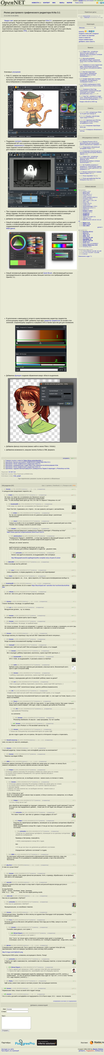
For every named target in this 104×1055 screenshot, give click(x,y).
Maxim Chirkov (98, 1051)
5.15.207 (90, 252)
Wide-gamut (10, 228)
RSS (74, 485)
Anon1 (15, 521)
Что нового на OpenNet (86, 35)
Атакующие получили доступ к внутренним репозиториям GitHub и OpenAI (91, 152)
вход (85, 0)
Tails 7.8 (85, 234)
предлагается (19, 145)
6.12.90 (94, 251)
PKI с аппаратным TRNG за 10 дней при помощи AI (90, 112)
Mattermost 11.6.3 (88, 208)
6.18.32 (89, 251)
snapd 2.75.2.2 (87, 196)
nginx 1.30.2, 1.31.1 (89, 200)
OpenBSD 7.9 (87, 239)
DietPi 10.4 (86, 242)
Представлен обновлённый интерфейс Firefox (90, 147)
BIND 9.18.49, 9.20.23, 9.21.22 (92, 219)
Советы (90, 108)
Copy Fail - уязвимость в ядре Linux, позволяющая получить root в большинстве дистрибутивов (91, 97)
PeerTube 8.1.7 (87, 194)
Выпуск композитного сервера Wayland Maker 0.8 (90, 172)
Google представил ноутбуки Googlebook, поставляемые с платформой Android (90, 80)
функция (18, 375)
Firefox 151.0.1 (87, 203)
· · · (33, 489)
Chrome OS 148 (88, 237)
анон (12, 570)
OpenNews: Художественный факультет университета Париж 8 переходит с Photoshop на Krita (37, 468)
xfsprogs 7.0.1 (87, 218)
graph (19, 476)
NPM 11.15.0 (87, 224)
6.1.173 (85, 252)
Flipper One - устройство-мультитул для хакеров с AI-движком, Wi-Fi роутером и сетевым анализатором (91, 54)
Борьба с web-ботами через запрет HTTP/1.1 (89, 116)
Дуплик (9, 945)
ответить (24, 489)
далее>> (100, 227)
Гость (10, 919)
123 (12, 690)
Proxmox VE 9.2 (88, 231)
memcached (86, 16)
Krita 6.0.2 (86, 209)
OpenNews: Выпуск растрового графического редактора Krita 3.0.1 (27, 462)
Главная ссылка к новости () (24, 460)
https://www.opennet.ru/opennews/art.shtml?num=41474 (25, 532)
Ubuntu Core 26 (88, 240)
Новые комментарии (86, 39)
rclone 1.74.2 (87, 191)
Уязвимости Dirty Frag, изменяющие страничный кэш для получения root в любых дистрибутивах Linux (90, 91)
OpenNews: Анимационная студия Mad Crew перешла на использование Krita (31, 465)
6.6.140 (99, 251)
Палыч (15, 701)
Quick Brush (47, 273)
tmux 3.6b (86, 202)
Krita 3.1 (49, 20)
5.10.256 (96, 252)
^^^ (29, 495)
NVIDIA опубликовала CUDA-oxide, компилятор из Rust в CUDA (90, 85)
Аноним (8, 489)
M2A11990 (11, 562)
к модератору (41, 489)
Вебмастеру (99, 1053)
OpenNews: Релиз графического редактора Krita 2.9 (22, 467)
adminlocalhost (18, 536)
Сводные (96, 33)
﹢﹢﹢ (29, 489)
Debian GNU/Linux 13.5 (90, 245)
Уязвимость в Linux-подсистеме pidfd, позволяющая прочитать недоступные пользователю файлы (91, 66)
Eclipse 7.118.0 (87, 211)
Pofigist (11, 769)
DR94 (8, 761)
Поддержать (90, 1053)
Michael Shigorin (18, 933)
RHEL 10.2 (86, 236)
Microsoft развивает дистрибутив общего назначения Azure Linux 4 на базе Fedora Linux (90, 60)
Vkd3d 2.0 (86, 215)
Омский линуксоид (12, 740)
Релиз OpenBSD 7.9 (89, 176)
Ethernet (86, 17)
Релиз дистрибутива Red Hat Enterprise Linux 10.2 (90, 179)
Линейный (56, 485)
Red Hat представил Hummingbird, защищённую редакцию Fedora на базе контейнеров (88, 74)
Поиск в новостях (85, 37)
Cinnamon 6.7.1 (87, 212)
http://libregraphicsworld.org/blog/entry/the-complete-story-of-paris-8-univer (35, 558)
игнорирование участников (59, 1001)
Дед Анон (9, 865)
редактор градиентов (52, 320)
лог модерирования (72, 1001)
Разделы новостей (85, 33)
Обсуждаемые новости (90, 137)
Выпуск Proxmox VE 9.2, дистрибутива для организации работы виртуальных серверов (89, 143)
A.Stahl (10, 495)
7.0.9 (84, 251)
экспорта (18, 141)
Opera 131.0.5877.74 (89, 216)
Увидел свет (8, 20)
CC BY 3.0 (12, 472)
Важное (90, 47)
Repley (11, 981)
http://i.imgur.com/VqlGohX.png (12, 952)
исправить (66, 458)
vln (96, 200)
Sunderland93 (14, 504)
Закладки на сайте (7, 1051)
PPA (25, 31)
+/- (61, 485)
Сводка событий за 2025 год (88, 101)
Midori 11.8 (86, 222)
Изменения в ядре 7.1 (85, 256)
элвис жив (9, 895)
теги (81, 2)
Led (10, 607)
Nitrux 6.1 (86, 233)
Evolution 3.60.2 (87, 199)
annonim (9, 994)
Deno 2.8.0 (86, 193)
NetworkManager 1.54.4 (90, 206)
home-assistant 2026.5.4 (90, 197)
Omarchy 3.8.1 (87, 246)
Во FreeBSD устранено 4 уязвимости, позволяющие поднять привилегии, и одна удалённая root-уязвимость (91, 167)
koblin (15, 664)
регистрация (90, 0)
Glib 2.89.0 (86, 225)
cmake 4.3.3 (86, 205)
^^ (26, 495)
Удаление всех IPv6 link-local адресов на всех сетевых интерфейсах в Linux (90, 121)
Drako (10, 576)
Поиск (77, 2)
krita (14, 476)
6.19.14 (85, 254)
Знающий (11, 645)
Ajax (43, 485)
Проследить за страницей (10, 1053)
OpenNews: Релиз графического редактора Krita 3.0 (22, 463)
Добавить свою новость (87, 41)
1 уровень (49, 485)
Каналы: (81, 31)
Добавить (82, 1053)
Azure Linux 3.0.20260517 (90, 243)
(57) (12, 485)
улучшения (16, 72)
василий (9, 882)
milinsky (11, 591)
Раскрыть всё (67, 485)
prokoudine (19, 552)
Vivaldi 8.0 (86, 214)
